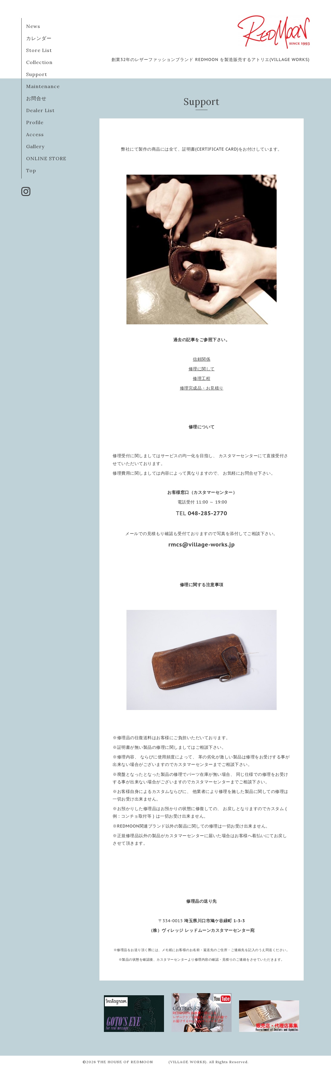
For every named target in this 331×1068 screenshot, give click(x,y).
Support (36, 74)
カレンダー (39, 38)
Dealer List (40, 110)
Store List (39, 50)
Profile (35, 122)
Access (35, 134)
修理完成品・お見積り (201, 388)
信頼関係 (201, 359)
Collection (39, 62)
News (33, 26)
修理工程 (201, 378)
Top (31, 170)
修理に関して (202, 369)
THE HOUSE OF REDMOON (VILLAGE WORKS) (152, 1062)
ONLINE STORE (46, 158)
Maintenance (43, 86)
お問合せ (36, 98)
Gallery (35, 146)
